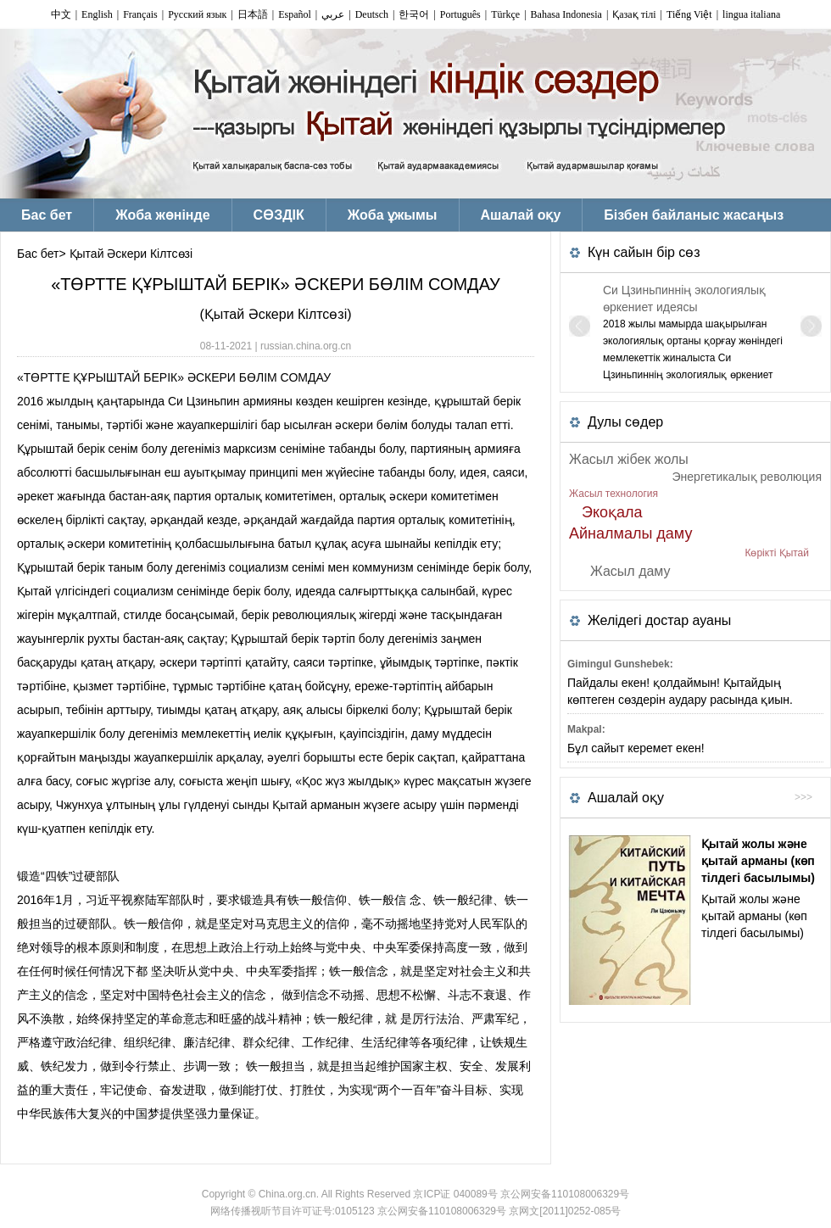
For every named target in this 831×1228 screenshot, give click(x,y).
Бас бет (38, 253)
